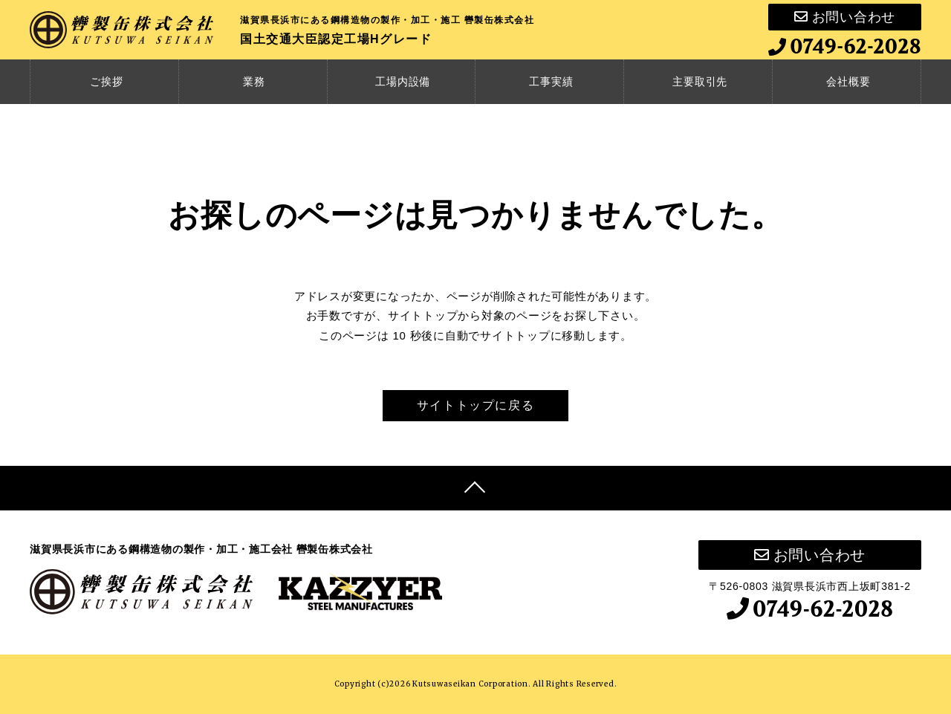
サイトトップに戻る (475, 405)
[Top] (475, 488)
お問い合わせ (844, 17)
